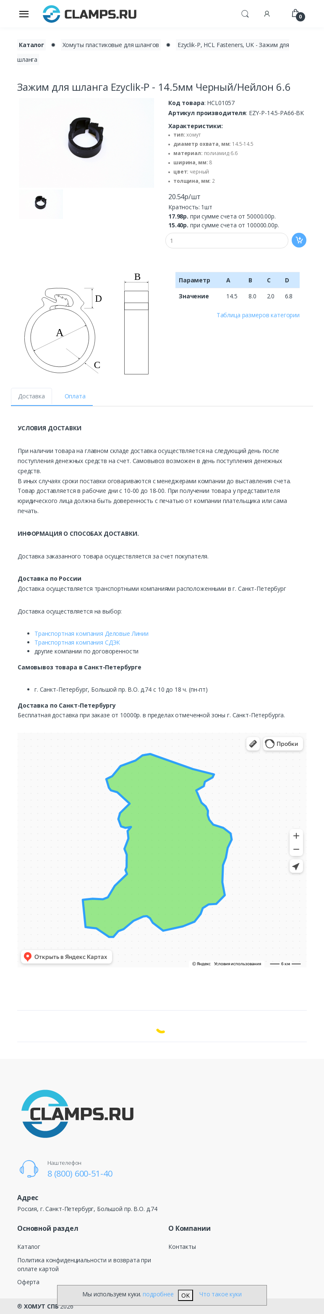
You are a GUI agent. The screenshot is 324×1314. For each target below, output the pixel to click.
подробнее (158, 1294)
